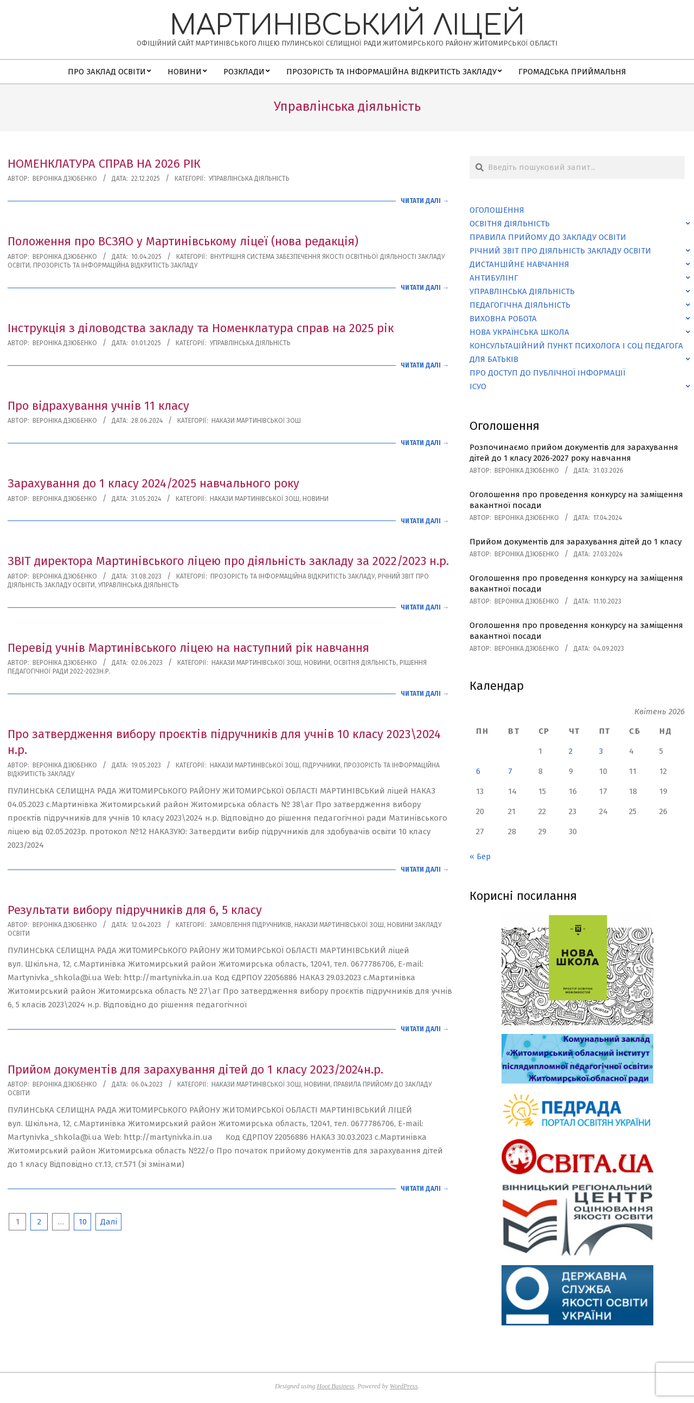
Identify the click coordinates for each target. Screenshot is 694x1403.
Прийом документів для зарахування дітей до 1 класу (576, 542)
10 (83, 1222)
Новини (316, 499)
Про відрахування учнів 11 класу (98, 405)
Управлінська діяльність (249, 178)
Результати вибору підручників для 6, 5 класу (135, 910)
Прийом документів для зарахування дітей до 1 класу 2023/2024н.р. (195, 1069)
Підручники (321, 765)
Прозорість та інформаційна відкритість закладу (115, 265)
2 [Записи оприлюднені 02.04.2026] (571, 751)
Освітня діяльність (364, 662)
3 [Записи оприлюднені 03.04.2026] (601, 751)
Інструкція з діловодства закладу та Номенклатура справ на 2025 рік (201, 328)
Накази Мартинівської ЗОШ (256, 420)
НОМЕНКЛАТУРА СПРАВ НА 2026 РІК (104, 163)
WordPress (403, 1386)
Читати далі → (425, 201)
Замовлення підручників (250, 925)
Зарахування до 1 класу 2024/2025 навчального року (153, 483)
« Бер (480, 856)
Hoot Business (335, 1386)
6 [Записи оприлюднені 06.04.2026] (478, 771)
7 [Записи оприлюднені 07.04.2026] (510, 771)
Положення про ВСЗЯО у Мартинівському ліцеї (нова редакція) (183, 241)
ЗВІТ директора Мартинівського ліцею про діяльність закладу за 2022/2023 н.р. (228, 561)
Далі (108, 1222)
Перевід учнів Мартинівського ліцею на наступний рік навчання (188, 647)
